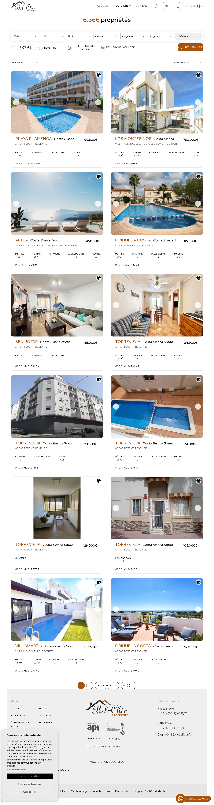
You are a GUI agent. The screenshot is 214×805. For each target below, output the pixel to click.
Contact (141, 5)
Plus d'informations (16, 769)
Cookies (108, 791)
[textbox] (23, 36)
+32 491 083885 (172, 728)
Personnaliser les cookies (29, 783)
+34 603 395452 (180, 734)
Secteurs (45, 722)
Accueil (101, 5)
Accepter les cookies (30, 775)
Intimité (97, 791)
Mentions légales (81, 791)
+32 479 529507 (173, 713)
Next (98, 102)
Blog (42, 708)
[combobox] (25, 36)
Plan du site (122, 791)
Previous (16, 102)
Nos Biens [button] (120, 5)
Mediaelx (159, 791)
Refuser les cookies (29, 791)
